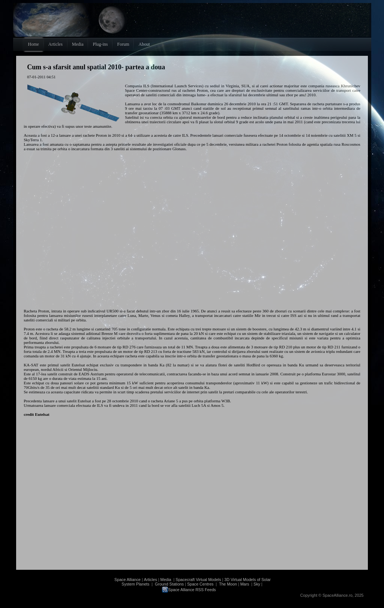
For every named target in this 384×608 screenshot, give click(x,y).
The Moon (227, 584)
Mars (244, 584)
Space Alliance (127, 579)
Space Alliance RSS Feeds (192, 589)
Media (165, 579)
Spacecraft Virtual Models (198, 579)
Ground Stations (169, 584)
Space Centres (200, 584)
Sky (257, 584)
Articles (150, 579)
